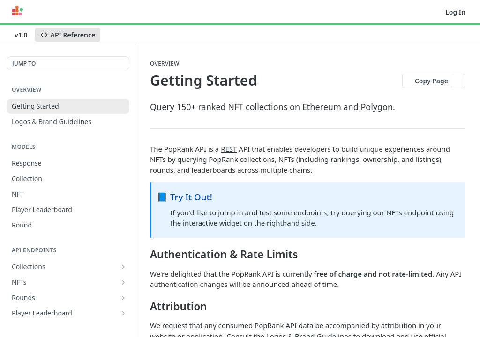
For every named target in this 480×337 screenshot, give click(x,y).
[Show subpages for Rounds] (123, 297)
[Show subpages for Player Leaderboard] (123, 313)
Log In (455, 11)
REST (229, 149)
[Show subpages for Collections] (123, 267)
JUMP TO (24, 63)
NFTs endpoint (410, 212)
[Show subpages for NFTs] (123, 282)
